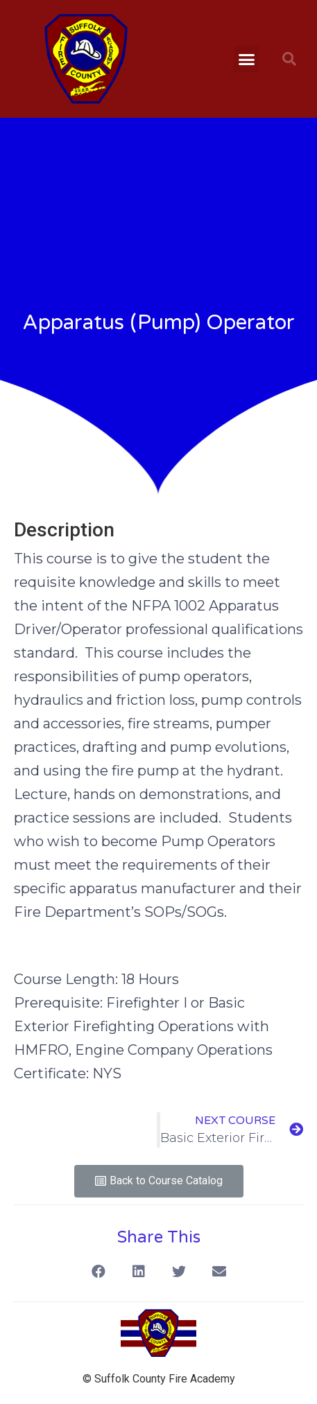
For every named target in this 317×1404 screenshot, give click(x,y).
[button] (247, 59)
